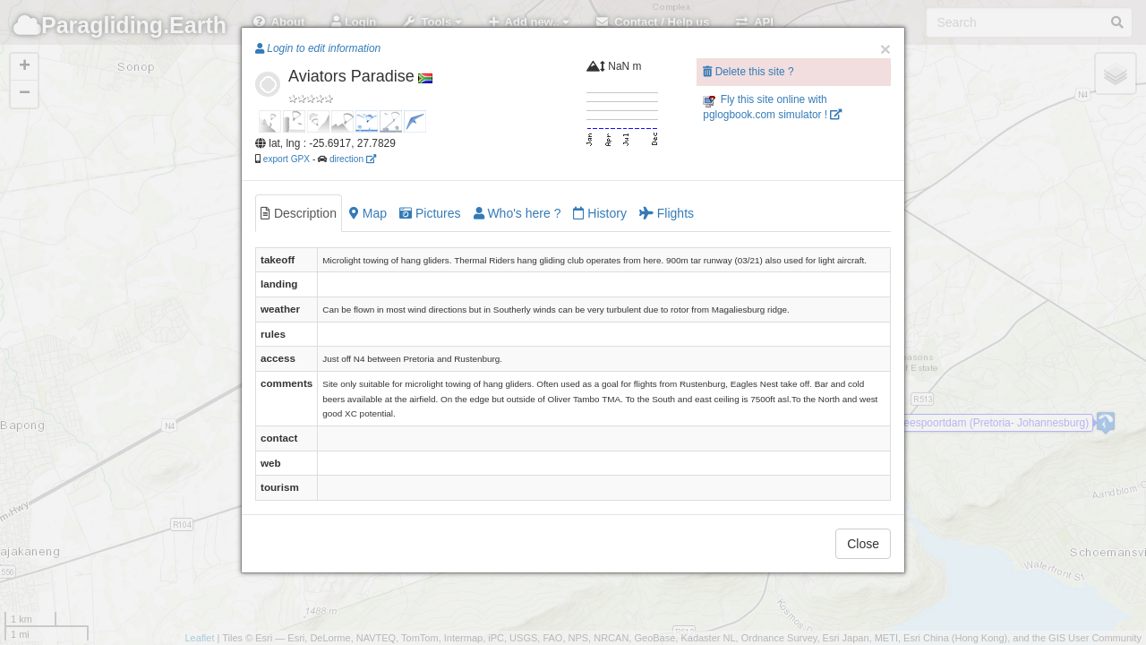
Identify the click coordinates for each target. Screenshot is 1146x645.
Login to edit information (318, 48)
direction (352, 159)
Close (863, 544)
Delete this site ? (748, 71)
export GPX (286, 159)
